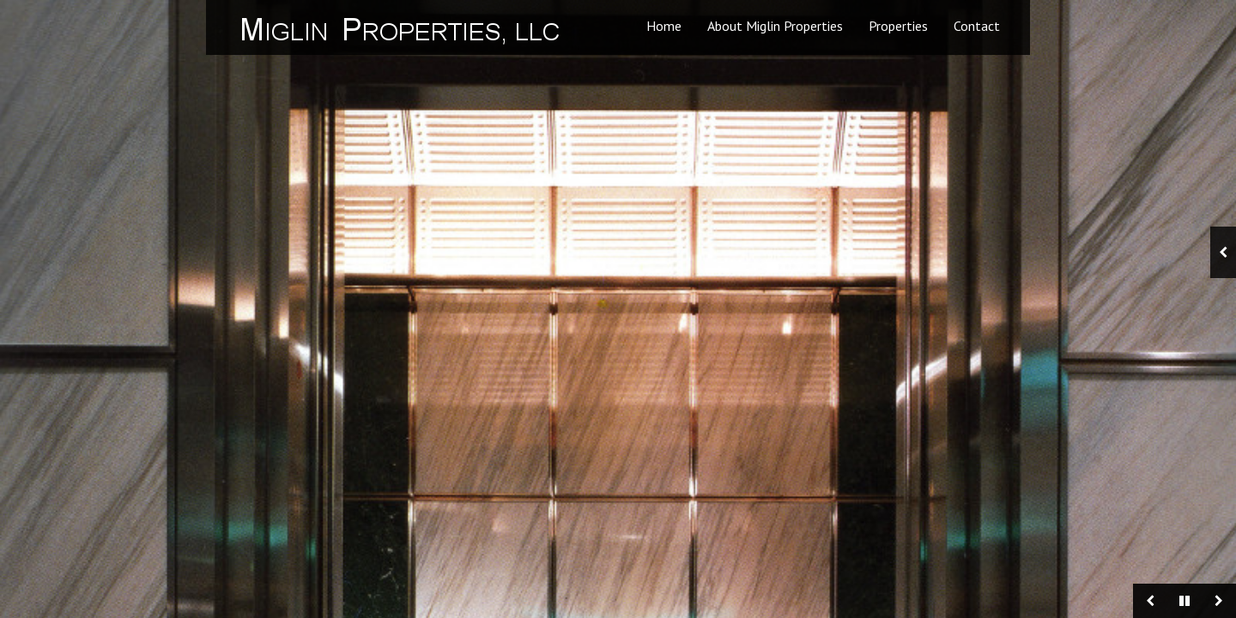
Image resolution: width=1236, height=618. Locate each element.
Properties (898, 25)
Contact (977, 25)
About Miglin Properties (775, 25)
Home (664, 25)
